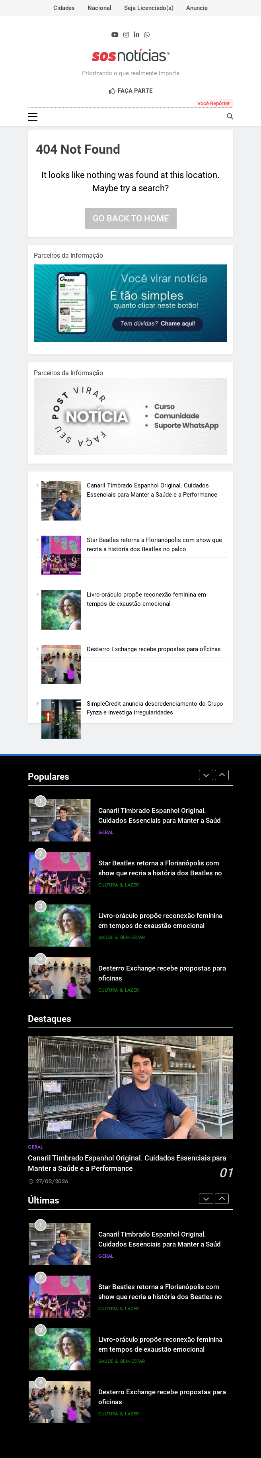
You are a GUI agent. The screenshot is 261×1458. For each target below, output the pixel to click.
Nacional (99, 8)
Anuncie (197, 8)
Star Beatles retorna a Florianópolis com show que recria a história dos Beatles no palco (160, 873)
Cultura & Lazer (118, 884)
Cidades (64, 8)
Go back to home (131, 218)
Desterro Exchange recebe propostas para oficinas (154, 649)
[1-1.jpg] (130, 339)
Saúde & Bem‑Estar (121, 937)
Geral (105, 832)
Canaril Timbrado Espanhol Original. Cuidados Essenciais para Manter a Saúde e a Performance (161, 820)
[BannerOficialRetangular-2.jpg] (130, 453)
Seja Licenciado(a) (148, 8)
